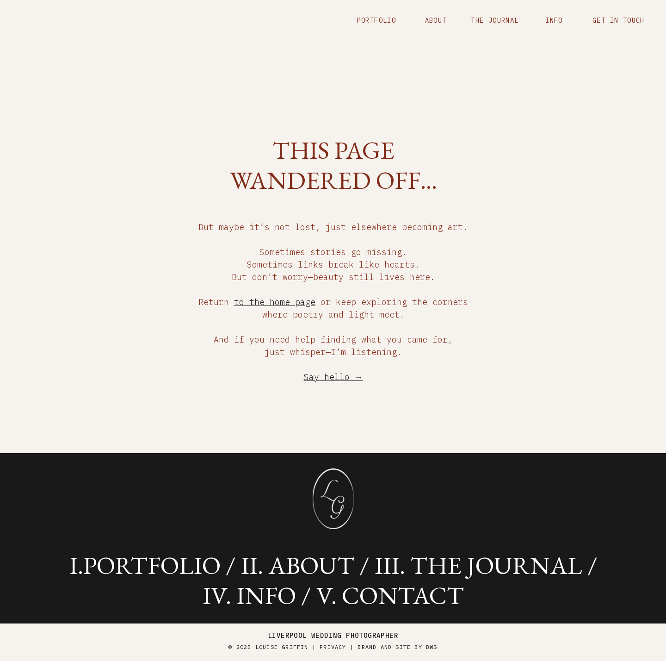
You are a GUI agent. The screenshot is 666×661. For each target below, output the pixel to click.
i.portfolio (145, 565)
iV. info (249, 595)
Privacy (333, 646)
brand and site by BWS (397, 646)
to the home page (274, 302)
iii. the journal (478, 565)
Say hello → (333, 377)
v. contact (390, 595)
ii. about (297, 565)
